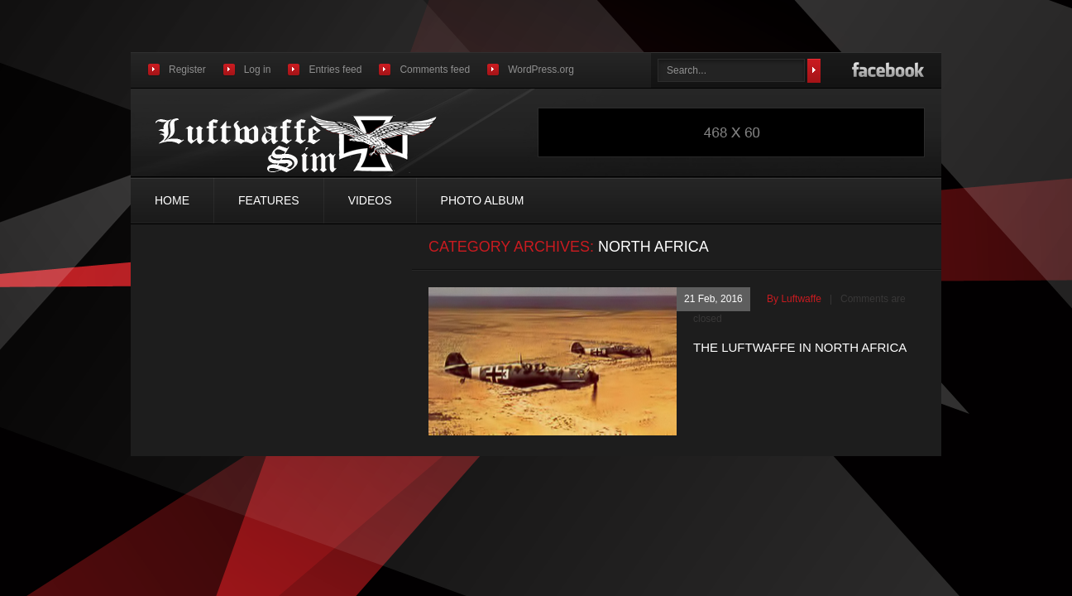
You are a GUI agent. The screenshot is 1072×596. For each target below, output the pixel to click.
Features (268, 200)
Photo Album (482, 200)
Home (172, 200)
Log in (257, 69)
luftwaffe (801, 299)
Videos (370, 200)
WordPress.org (541, 69)
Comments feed (435, 69)
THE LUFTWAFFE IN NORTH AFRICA (800, 347)
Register (187, 69)
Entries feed (335, 69)
